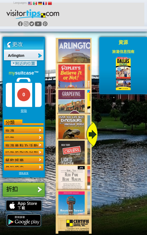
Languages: (20, 2)
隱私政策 (24, 173)
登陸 (24, 111)
